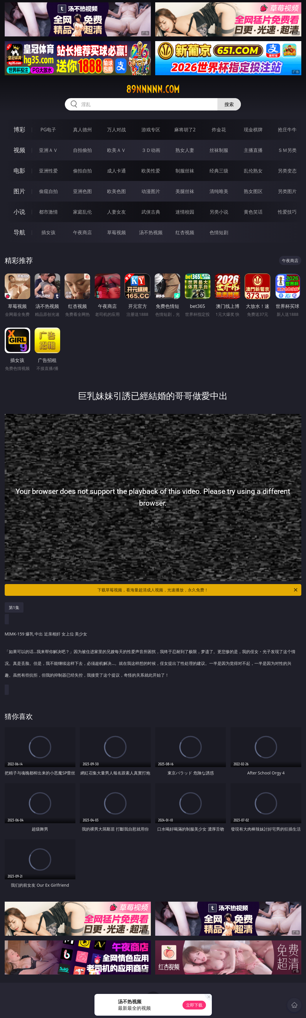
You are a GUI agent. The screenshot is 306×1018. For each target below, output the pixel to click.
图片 (19, 191)
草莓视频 (116, 232)
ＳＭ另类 (287, 150)
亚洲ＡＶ (48, 150)
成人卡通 (116, 170)
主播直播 (253, 150)
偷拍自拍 (82, 170)
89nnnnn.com (153, 89)
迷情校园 (184, 212)
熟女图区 (253, 191)
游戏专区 (150, 129)
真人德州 (82, 129)
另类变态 (287, 170)
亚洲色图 (82, 191)
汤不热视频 (151, 232)
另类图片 (287, 191)
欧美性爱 (150, 170)
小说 (19, 212)
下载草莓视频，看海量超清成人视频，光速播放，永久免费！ (197, 589)
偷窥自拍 (48, 191)
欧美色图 (116, 191)
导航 (19, 232)
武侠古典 (150, 212)
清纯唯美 (218, 191)
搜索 (229, 104)
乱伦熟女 (253, 170)
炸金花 (219, 129)
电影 (19, 171)
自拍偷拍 (82, 150)
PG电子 (48, 129)
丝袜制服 (218, 150)
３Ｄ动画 (150, 150)
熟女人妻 (184, 150)
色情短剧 (218, 232)
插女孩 (48, 232)
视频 (19, 150)
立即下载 (194, 1005)
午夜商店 (82, 232)
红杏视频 (184, 232)
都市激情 (48, 212)
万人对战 (116, 129)
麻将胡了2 (185, 129)
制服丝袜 (184, 170)
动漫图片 (150, 191)
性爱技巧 (287, 212)
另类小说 (218, 212)
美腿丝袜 (184, 191)
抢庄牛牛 (287, 129)
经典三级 (218, 170)
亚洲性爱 (48, 170)
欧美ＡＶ (116, 150)
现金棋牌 (253, 129)
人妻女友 (116, 212)
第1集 (14, 607)
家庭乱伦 (82, 212)
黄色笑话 (253, 212)
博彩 (19, 129)
